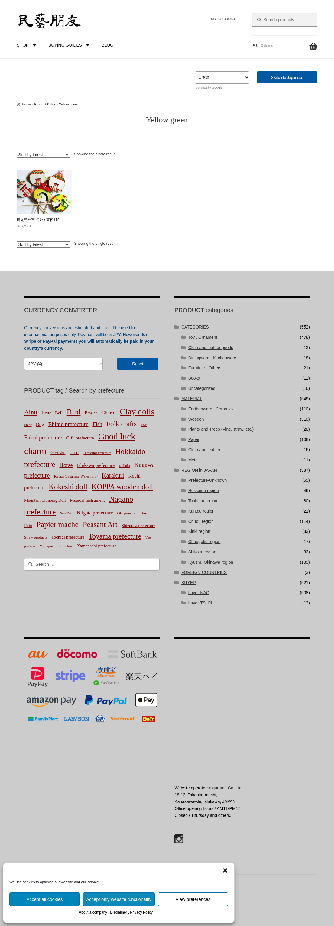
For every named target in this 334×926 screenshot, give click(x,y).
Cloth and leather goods (210, 347)
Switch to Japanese (287, 78)
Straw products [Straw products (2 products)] (35, 537)
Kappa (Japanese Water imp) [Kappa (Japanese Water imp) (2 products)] (75, 476)
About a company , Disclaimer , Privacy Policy (116, 912)
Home (26, 104)
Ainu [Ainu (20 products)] (30, 412)
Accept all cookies (44, 899)
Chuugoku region (204, 541)
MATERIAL (191, 398)
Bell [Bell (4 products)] (59, 412)
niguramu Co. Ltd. (226, 787)
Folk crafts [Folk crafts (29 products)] (121, 424)
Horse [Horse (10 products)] (66, 465)
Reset (137, 363)
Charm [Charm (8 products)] (108, 413)
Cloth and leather (204, 449)
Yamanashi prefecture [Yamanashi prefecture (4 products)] (96, 545)
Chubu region (201, 521)
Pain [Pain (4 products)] (28, 525)
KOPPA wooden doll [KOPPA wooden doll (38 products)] (122, 487)
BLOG (107, 45)
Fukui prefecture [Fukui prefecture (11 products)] (43, 437)
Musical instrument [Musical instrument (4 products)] (87, 500)
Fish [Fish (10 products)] (97, 424)
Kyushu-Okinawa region (210, 562)
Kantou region (201, 511)
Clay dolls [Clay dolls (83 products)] (137, 411)
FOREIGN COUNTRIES (204, 572)
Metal (193, 460)
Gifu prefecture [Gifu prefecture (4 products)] (80, 437)
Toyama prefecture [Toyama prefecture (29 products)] (115, 536)
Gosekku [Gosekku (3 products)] (57, 452)
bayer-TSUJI (200, 603)
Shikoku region (202, 551)
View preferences (193, 899)
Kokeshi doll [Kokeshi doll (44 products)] (68, 487)
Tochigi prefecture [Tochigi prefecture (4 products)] (67, 537)
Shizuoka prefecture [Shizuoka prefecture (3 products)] (138, 525)
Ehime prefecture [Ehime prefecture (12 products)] (68, 424)
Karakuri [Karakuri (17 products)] (113, 475)
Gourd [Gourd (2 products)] (74, 453)
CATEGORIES (195, 327)
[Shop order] (43, 155)
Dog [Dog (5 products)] (40, 424)
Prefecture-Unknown (207, 480)
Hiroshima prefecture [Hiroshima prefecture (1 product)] (97, 453)
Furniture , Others (205, 367)
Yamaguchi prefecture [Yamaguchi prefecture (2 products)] (56, 546)
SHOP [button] (27, 45)
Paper (193, 439)
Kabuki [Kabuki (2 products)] (124, 466)
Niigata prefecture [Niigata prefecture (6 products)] (95, 513)
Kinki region (199, 531)
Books (194, 378)
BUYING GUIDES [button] (69, 45)
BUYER (188, 582)
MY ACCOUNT (223, 19)
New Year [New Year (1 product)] (66, 513)
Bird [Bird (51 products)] (74, 411)
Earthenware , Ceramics (211, 408)
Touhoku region (202, 500)
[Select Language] (222, 77)
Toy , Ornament (202, 337)
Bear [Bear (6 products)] (46, 413)
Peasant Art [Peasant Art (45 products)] (100, 524)
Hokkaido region (203, 490)
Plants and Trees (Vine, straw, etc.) (221, 429)
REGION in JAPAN (199, 470)
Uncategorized (202, 388)
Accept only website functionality (118, 899)
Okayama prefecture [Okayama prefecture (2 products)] (132, 513)
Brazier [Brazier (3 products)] (91, 413)
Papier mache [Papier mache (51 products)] (57, 524)
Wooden (196, 419)
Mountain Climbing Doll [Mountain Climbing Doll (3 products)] (45, 500)
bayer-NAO (198, 592)
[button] (225, 870)
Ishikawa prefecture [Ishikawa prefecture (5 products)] (96, 465)
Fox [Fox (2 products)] (144, 425)
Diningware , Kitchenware (212, 357)
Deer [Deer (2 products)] (27, 425)
